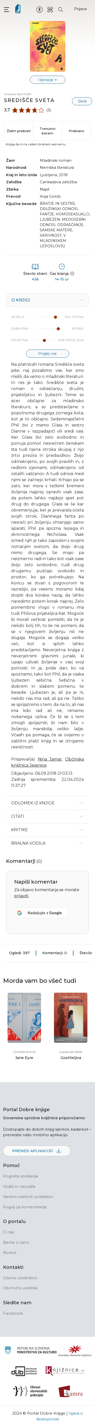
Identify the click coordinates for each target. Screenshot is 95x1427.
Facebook (13, 1313)
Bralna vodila (28, 843)
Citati (17, 816)
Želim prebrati (19, 131)
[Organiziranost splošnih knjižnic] (75, 1350)
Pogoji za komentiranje (25, 1207)
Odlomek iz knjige (33, 803)
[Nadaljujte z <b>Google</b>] (41, 913)
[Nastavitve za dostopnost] (39, 9)
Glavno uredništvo (20, 1277)
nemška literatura (57, 167)
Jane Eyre (24, 1057)
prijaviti (21, 895)
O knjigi (20, 300)
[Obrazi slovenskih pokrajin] (30, 1391)
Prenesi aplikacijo (37, 1151)
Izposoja (46, 79)
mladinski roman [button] (55, 160)
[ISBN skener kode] (50, 9)
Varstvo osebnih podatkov (28, 1196)
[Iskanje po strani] (60, 9)
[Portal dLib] (24, 1371)
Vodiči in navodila (19, 1186)
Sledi (82, 101)
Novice (9, 1252)
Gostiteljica (71, 1057)
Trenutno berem (47, 131)
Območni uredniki (20, 1288)
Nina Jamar (50, 759)
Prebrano (76, 131)
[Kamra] (71, 1391)
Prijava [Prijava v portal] (80, 8)
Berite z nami (16, 1242)
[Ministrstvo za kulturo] (30, 1351)
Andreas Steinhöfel (17, 94)
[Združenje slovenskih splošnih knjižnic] (65, 1371)
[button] (6, 9)
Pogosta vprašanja (20, 1176)
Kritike (19, 829)
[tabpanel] (47, 544)
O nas (8, 1232)
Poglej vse (47, 353)
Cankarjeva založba (58, 181)
